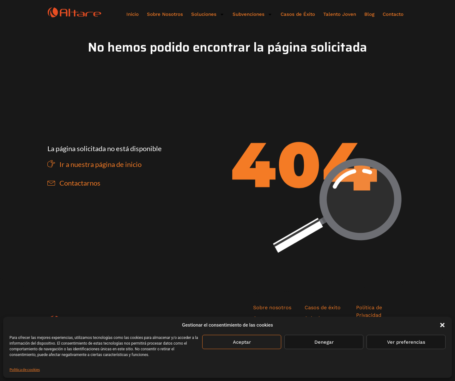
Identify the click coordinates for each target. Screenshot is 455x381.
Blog (369, 14)
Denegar (324, 342)
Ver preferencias (406, 342)
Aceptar (242, 342)
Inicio (132, 14)
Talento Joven (339, 14)
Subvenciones (252, 14)
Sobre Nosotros (165, 14)
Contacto (393, 14)
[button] (442, 325)
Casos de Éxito (298, 14)
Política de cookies (24, 369)
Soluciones (207, 14)
